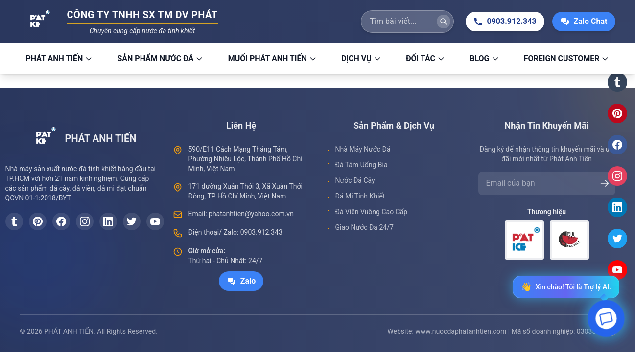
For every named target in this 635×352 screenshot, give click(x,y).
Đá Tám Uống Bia (357, 165)
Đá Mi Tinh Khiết (355, 196)
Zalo (241, 281)
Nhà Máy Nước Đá (358, 149)
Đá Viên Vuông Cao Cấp (367, 212)
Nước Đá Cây (350, 180)
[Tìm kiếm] (443, 21)
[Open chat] (606, 321)
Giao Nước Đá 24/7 (360, 227)
